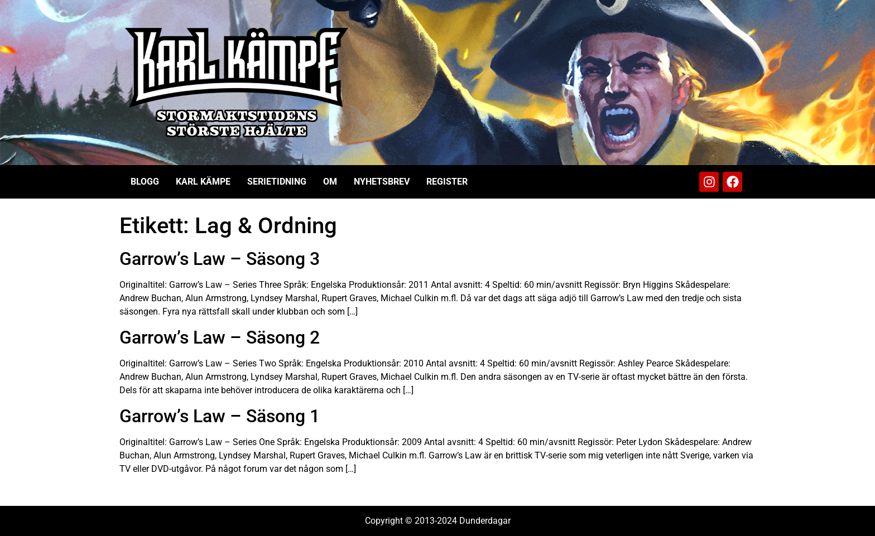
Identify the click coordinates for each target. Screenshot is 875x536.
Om (330, 181)
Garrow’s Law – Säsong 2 (219, 337)
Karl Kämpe (203, 181)
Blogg (145, 181)
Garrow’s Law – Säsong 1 (219, 416)
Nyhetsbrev (382, 181)
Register (447, 181)
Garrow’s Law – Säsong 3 (219, 258)
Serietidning (276, 181)
